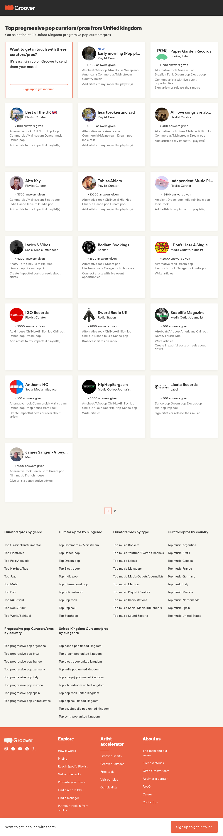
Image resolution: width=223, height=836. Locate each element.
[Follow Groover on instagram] (6, 749)
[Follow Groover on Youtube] (20, 749)
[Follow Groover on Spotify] (27, 749)
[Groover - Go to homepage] (31, 740)
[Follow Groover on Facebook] (13, 749)
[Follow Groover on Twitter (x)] (34, 749)
